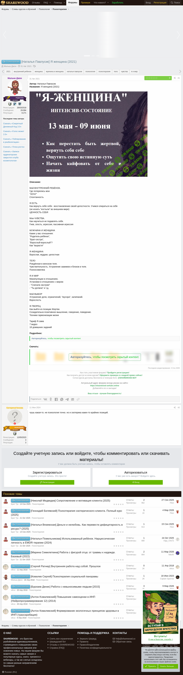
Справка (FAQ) (56, 648)
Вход (137, 482)
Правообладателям (88, 644)
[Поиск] (175, 2)
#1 (179, 78)
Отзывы (36, 2)
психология (90, 71)
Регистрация (48, 482)
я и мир (134, 71)
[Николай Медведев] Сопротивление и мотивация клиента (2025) (70, 500)
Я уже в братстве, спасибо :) (160, 639)
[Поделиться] (175, 78)
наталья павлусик (74, 71)
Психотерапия (38, 504)
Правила (83, 641)
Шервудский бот (57, 641)
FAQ (46, 2)
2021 (8, 71)
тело (116, 71)
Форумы (72, 2)
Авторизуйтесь (39, 338)
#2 (179, 407)
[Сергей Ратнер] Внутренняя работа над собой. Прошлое (66, 566)
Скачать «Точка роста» (14, 147)
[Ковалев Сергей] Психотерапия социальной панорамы (64, 576)
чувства (124, 71)
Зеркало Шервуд (87, 638)
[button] (50, 2)
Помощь (58, 2)
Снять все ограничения (60, 638)
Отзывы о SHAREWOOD (61, 644)
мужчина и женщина (54, 71)
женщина (39, 71)
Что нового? (100, 2)
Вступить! (160, 636)
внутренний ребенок (22, 71)
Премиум (85, 2)
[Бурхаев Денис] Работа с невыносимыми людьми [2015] (65, 586)
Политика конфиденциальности (94, 648)
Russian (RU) (9, 672)
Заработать (117, 2)
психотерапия (104, 71)
